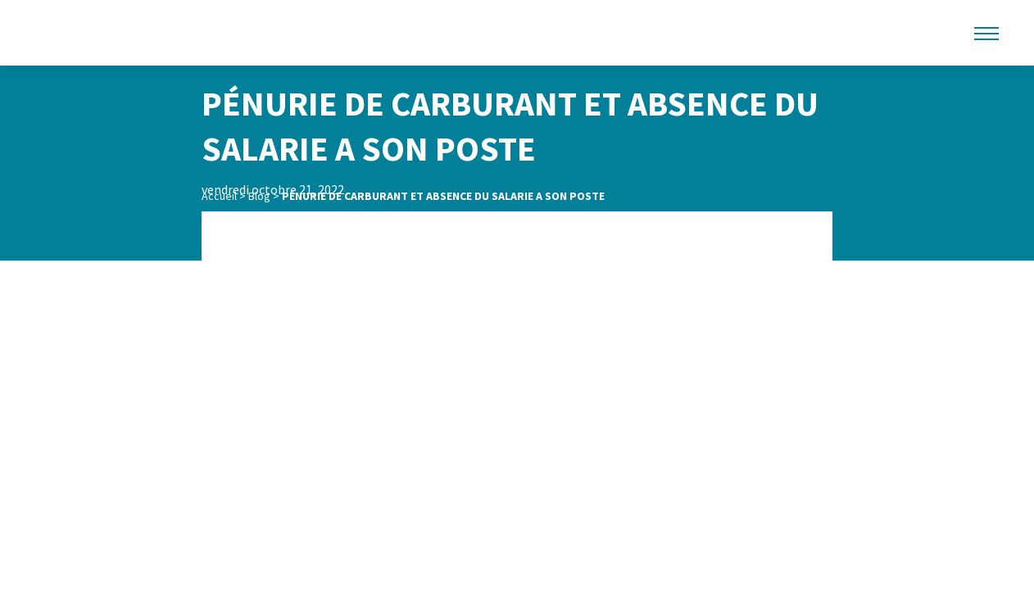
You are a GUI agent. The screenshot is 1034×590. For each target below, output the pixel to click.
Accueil (219, 195)
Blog (259, 195)
